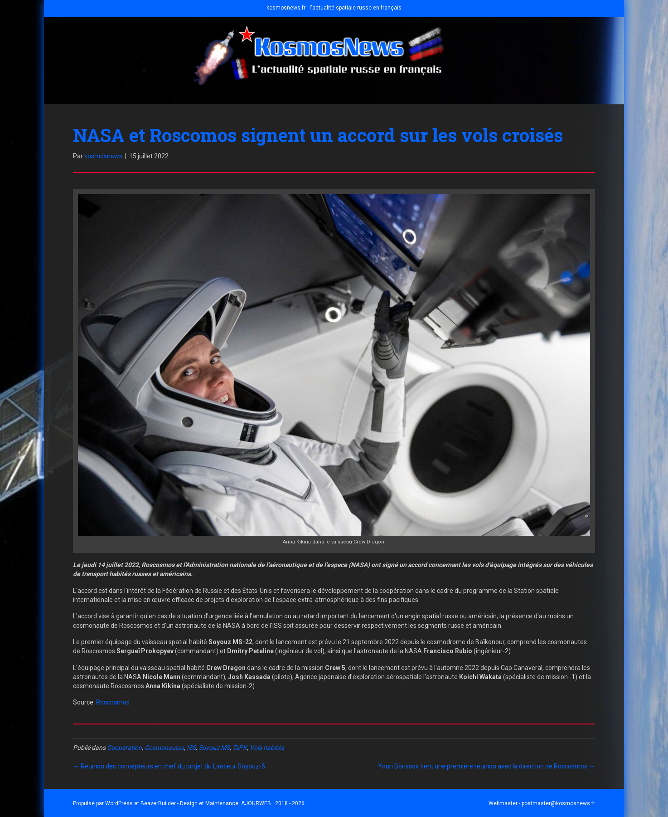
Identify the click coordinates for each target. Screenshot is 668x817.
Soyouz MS (214, 747)
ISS (191, 747)
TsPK (239, 747)
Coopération (124, 747)
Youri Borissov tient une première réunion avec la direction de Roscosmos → (486, 766)
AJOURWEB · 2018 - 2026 (273, 803)
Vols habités (267, 747)
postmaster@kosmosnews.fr (558, 803)
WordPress (119, 803)
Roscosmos (113, 702)
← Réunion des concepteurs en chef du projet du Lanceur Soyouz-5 (169, 766)
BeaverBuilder (158, 803)
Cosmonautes (164, 747)
